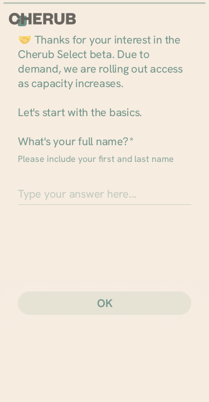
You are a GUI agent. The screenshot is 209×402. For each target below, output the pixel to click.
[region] (104, 362)
